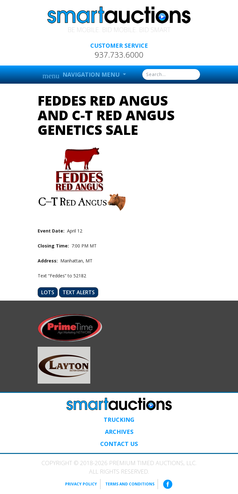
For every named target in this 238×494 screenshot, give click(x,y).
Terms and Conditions (129, 484)
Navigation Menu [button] (81, 75)
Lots (47, 292)
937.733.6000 (119, 54)
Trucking (119, 419)
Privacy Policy (81, 484)
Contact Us (119, 444)
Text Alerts (79, 292)
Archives (119, 432)
